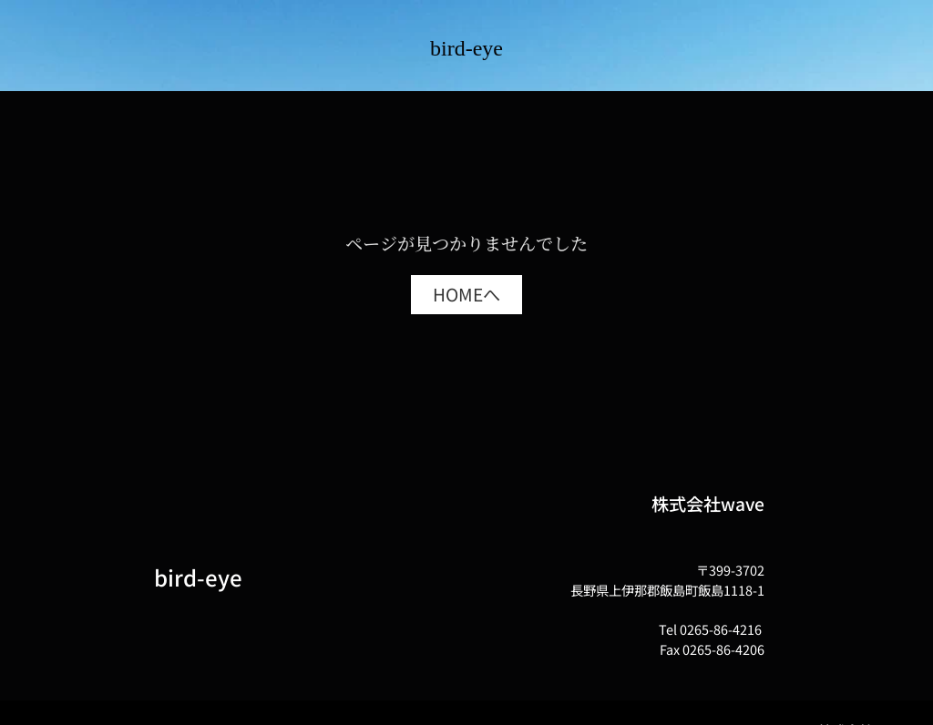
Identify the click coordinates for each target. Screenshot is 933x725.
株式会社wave (707, 503)
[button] (466, 294)
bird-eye (466, 48)
